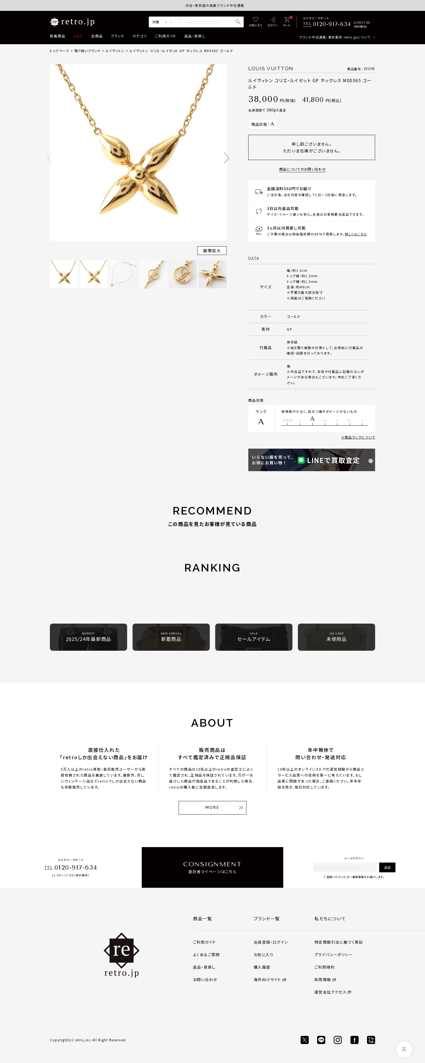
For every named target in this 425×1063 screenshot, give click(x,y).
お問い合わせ (205, 979)
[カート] (286, 22)
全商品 (97, 36)
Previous (49, 157)
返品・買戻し (194, 36)
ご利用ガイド (165, 36)
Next (226, 157)
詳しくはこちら (356, 234)
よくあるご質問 (206, 954)
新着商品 (57, 36)
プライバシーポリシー (333, 954)
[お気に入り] (255, 22)
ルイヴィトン (115, 50)
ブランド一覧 (267, 918)
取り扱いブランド (88, 50)
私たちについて (330, 918)
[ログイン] (273, 22)
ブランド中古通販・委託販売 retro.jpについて (335, 37)
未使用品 (336, 637)
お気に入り (263, 954)
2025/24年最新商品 (88, 637)
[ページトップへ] (404, 1049)
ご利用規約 (324, 967)
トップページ (59, 50)
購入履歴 (262, 967)
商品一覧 (202, 918)
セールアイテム (253, 637)
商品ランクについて (360, 437)
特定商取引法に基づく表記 (338, 942)
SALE (78, 36)
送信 (387, 867)
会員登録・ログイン (271, 942)
